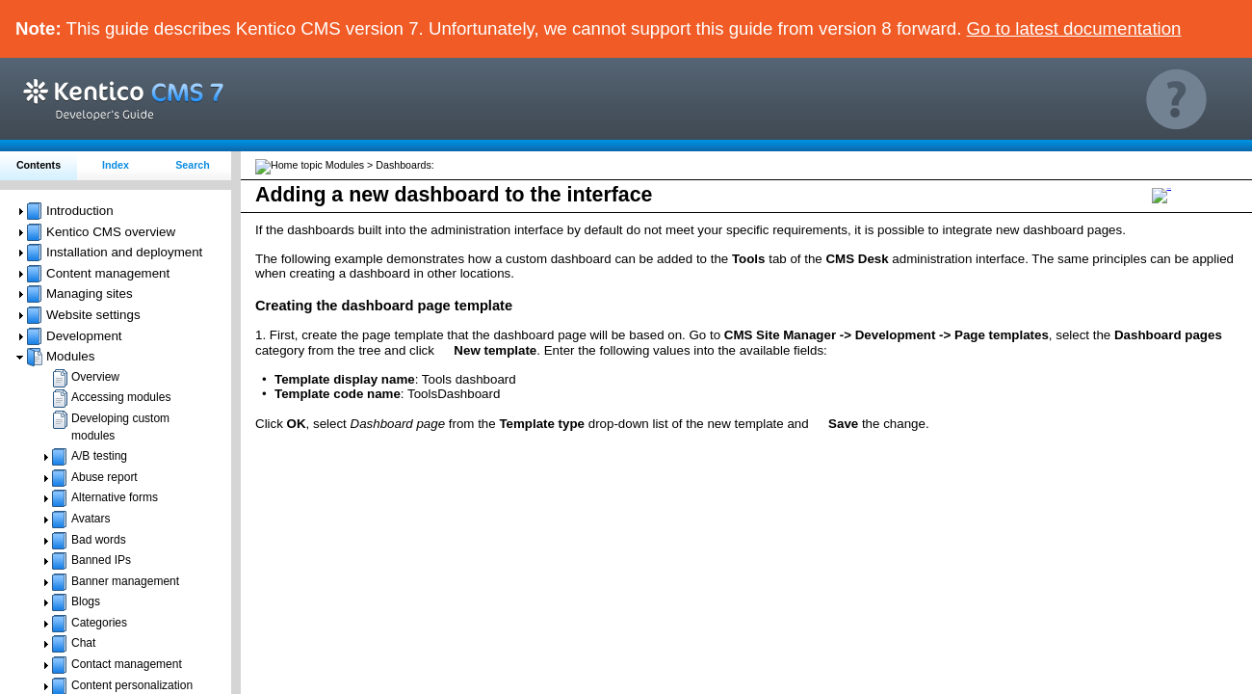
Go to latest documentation (1074, 28)
